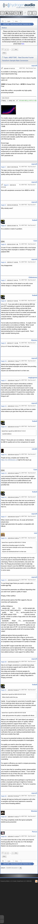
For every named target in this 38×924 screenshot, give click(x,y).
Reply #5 (3, 244)
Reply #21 (4, 690)
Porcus (34, 832)
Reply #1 (3, 167)
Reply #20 (4, 662)
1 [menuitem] (2, 49)
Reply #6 (3, 262)
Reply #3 (3, 205)
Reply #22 (4, 796)
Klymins (34, 340)
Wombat (34, 811)
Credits (14, 881)
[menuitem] (10, 49)
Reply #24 (4, 836)
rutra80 (34, 449)
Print (4, 52)
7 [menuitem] (12, 49)
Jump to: (3, 868)
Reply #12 (4, 406)
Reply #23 (4, 816)
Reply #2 (6, 185)
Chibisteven (33, 277)
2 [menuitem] (5, 49)
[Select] (7, 98)
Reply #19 (4, 580)
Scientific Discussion (17, 21)
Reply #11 (4, 380)
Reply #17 (4, 516)
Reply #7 (3, 280)
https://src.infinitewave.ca (9, 460)
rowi (35, 533)
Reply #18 (4, 538)
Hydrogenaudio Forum (9, 21)
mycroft (34, 66)
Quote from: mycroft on (14, 431)
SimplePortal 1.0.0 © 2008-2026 (24, 881)
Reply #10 (4, 361)
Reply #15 (4, 473)
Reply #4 (3, 225)
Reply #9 (3, 343)
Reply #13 (4, 426)
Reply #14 (4, 454)
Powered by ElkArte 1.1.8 (6, 881)
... (10, 49)
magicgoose (32, 378)
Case (35, 241)
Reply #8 (3, 301)
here (23, 44)
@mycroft (4, 304)
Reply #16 (4, 497)
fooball (34, 220)
